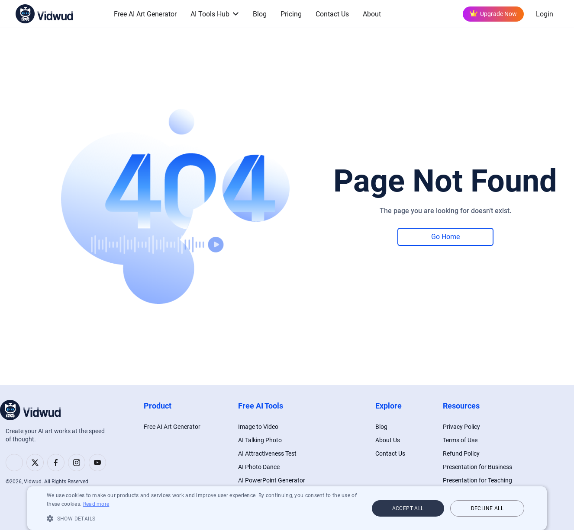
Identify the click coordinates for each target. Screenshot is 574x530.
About (372, 14)
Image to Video (258, 426)
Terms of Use (460, 440)
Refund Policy (461, 453)
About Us (387, 440)
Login (544, 14)
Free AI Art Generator (145, 14)
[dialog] (287, 508)
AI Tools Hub (209, 14)
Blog (260, 14)
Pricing (291, 14)
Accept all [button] (408, 508)
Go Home (445, 237)
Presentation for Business (477, 466)
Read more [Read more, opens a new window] (96, 504)
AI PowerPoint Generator (271, 480)
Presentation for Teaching (477, 480)
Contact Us (332, 14)
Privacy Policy (461, 426)
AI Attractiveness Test (267, 453)
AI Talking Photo (260, 440)
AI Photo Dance (259, 466)
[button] (203, 518)
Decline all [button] (487, 508)
